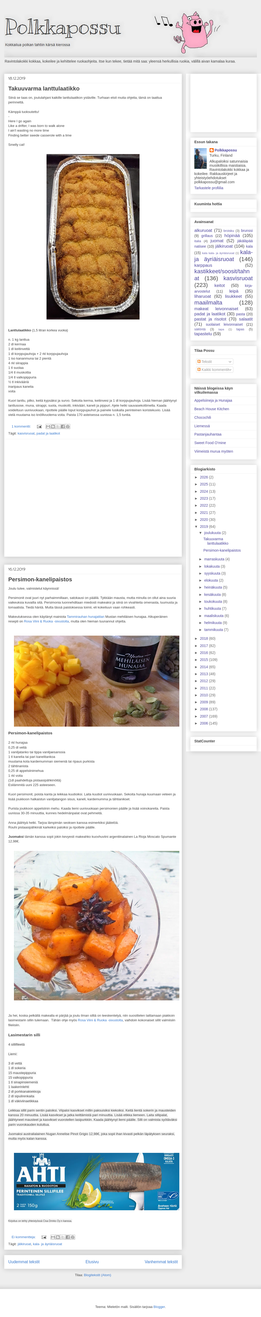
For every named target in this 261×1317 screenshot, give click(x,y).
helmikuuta (213, 623)
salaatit (246, 319)
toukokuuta (213, 601)
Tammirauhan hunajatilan (85, 617)
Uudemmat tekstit (24, 1262)
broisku (229, 231)
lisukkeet (233, 296)
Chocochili (202, 417)
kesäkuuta (213, 594)
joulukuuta (213, 533)
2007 (204, 716)
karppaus (203, 265)
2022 (204, 505)
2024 (204, 491)
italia (197, 241)
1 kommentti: (22, 426)
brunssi (247, 231)
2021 (204, 513)
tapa (221, 329)
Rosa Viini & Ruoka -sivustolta (46, 621)
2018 (204, 638)
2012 (204, 681)
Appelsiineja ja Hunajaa (213, 400)
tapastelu (203, 333)
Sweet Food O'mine (210, 443)
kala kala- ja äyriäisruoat (218, 253)
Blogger (159, 1307)
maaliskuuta (214, 616)
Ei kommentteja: (24, 1237)
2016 (204, 653)
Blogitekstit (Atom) (97, 1275)
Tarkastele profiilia (208, 188)
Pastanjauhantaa (207, 434)
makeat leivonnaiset (216, 308)
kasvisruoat (26, 433)
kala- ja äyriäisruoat (47, 1244)
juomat (216, 240)
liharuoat (202, 296)
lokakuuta (212, 566)
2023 (204, 498)
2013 (204, 674)
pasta (240, 314)
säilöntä (199, 329)
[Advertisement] (55, 498)
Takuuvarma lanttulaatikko (44, 88)
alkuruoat (203, 230)
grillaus (207, 236)
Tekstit (204, 362)
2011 (204, 688)
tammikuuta (214, 630)
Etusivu (92, 1262)
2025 (204, 484)
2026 (204, 477)
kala (249, 246)
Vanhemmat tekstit (161, 1262)
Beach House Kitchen (211, 409)
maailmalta (208, 302)
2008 (204, 709)
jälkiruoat (24, 1244)
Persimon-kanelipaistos (40, 579)
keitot (219, 285)
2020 (204, 519)
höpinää (232, 235)
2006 (204, 723)
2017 (204, 646)
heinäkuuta (213, 587)
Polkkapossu (226, 150)
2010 (204, 695)
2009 (204, 702)
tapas (240, 329)
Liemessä (202, 426)
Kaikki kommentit (213, 370)
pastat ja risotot (210, 319)
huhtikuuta (213, 608)
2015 (204, 660)
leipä (233, 291)
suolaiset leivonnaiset (224, 324)
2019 (204, 526)
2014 (204, 667)
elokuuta (211, 580)
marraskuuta (214, 559)
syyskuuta (212, 573)
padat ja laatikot (48, 433)
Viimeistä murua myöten (213, 451)
